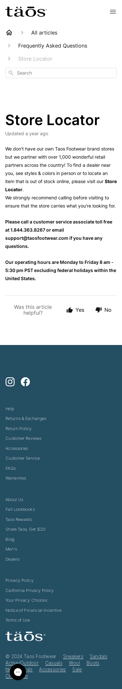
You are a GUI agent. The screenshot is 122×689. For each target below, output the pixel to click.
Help (10, 408)
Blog (10, 539)
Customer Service (23, 458)
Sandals (98, 656)
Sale (77, 669)
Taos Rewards (19, 519)
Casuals (53, 663)
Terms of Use (18, 620)
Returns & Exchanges (26, 418)
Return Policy (19, 428)
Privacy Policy (20, 580)
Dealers (13, 559)
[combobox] (61, 73)
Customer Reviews (24, 438)
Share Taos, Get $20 (26, 529)
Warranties (16, 478)
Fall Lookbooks (20, 509)
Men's (11, 549)
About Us (14, 499)
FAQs (11, 468)
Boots (93, 663)
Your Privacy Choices (26, 600)
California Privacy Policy (30, 590)
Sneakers (73, 656)
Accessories (17, 448)
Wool (74, 663)
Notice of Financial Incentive (33, 610)
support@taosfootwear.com (36, 238)
